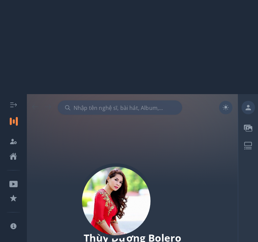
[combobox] (120, 107)
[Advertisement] (129, 47)
